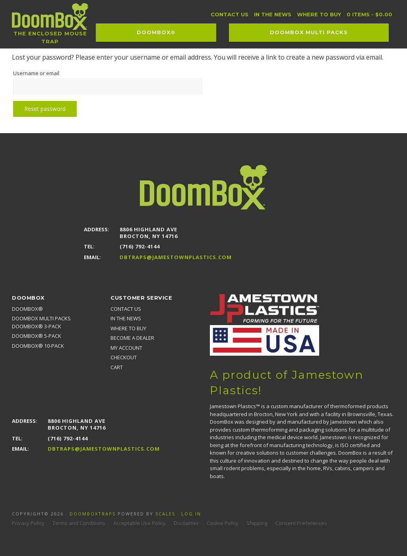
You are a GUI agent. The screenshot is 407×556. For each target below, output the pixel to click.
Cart (116, 367)
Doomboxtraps (93, 514)
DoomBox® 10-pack (38, 345)
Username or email (49, 72)
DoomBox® (27, 308)
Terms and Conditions (78, 523)
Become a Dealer (132, 337)
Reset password (46, 108)
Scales (165, 514)
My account (126, 347)
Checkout (123, 357)
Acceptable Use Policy (139, 523)
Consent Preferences (301, 523)
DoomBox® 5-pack (36, 335)
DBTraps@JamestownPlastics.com (176, 257)
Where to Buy (128, 328)
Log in (191, 514)
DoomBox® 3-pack (36, 326)
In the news (125, 318)
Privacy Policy (28, 523)
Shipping (256, 523)
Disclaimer (186, 523)
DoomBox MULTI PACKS (41, 318)
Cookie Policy (222, 523)
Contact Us (125, 308)
